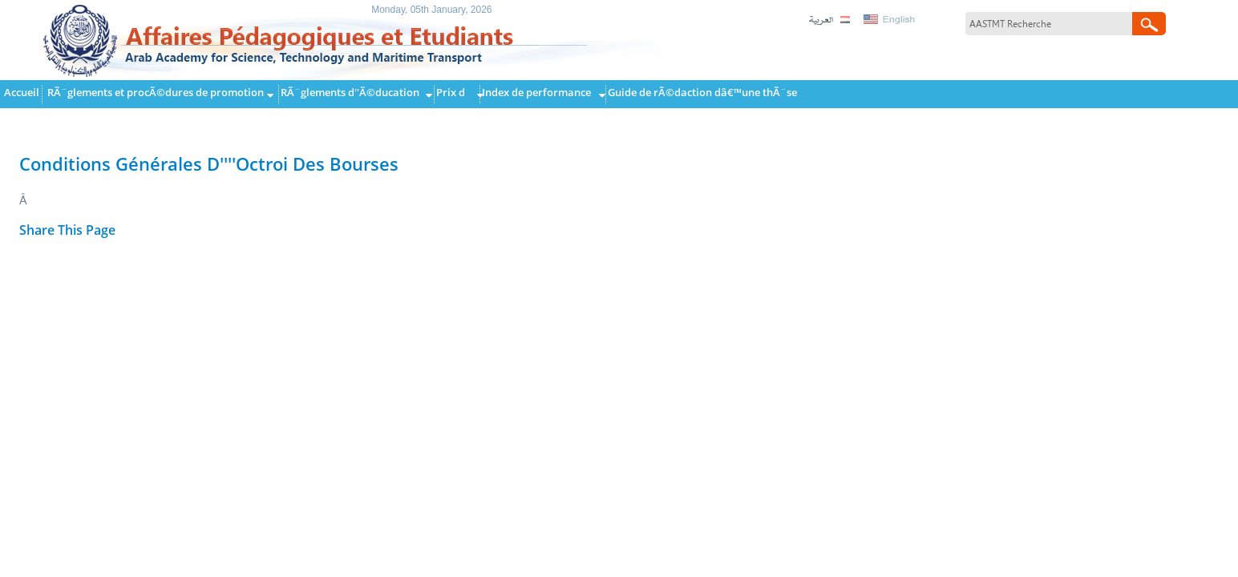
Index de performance (536, 92)
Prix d (450, 92)
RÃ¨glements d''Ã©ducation (350, 92)
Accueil (21, 92)
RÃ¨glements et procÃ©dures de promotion (155, 92)
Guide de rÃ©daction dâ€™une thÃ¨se (702, 92)
